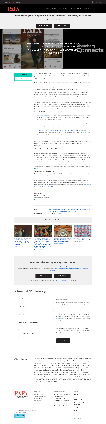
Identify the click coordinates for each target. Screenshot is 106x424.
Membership (62, 275)
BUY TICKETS (44, 275)
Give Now (98, 2)
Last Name (21, 314)
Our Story (59, 19)
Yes (19, 326)
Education (16, 2)
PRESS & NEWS (62, 26)
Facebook (88, 184)
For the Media (19, 78)
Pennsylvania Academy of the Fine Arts (64, 82)
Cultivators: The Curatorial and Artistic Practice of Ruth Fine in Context (55, 130)
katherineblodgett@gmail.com (41, 199)
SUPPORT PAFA (44, 26)
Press (48, 9)
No (19, 329)
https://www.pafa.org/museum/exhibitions (74, 137)
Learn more (74, 332)
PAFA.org (36, 168)
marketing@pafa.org (61, 318)
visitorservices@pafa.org (62, 279)
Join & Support (63, 9)
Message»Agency (19, 411)
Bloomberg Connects (44, 84)
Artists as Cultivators (42, 115)
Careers (86, 9)
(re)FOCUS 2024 (84, 132)
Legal (94, 9)
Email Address (21, 298)
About (41, 9)
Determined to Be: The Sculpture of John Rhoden (49, 123)
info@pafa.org (38, 399)
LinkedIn (47, 186)
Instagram (36, 186)
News (54, 9)
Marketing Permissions (61, 299)
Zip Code (20, 344)
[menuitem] (7, 2)
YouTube (42, 186)
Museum (7, 2)
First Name (21, 306)
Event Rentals (76, 9)
